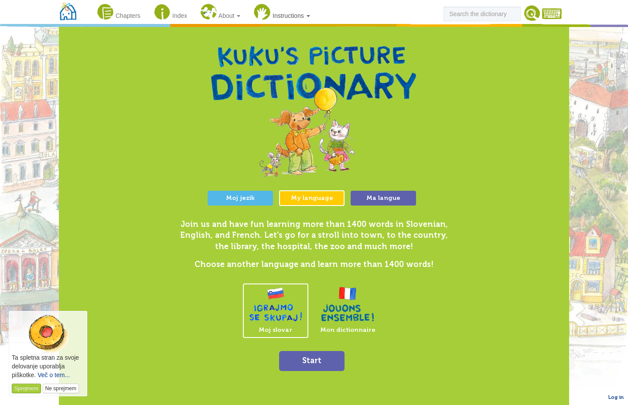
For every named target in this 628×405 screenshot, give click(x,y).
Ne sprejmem (60, 388)
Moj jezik (240, 198)
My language (312, 198)
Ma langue (383, 198)
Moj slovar (275, 310)
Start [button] (311, 360)
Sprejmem (26, 388)
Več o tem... (54, 374)
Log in (616, 397)
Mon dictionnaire (347, 310)
